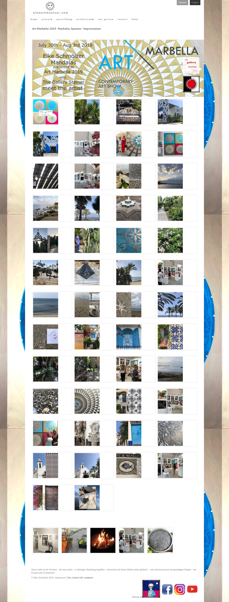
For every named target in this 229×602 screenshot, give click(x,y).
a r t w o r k (47, 19)
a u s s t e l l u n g (64, 19)
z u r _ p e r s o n (105, 19)
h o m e (34, 19)
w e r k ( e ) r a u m (85, 19)
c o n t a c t (122, 19)
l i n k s (135, 19)
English (195, 2)
